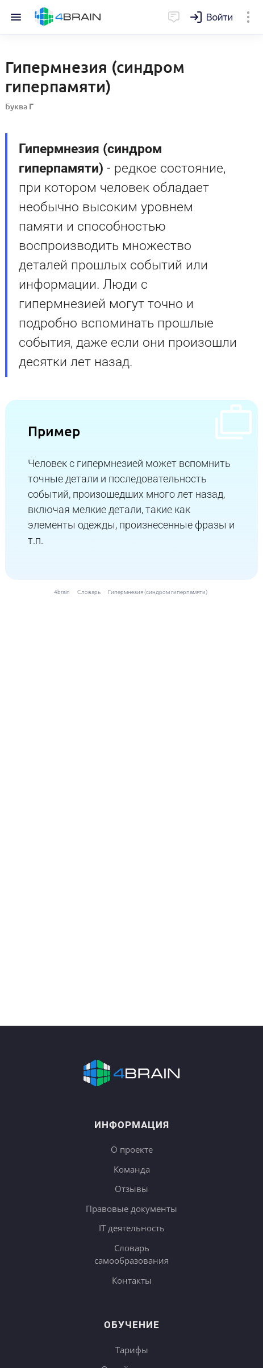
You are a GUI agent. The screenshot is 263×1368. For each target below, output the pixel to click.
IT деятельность (132, 1228)
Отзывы (131, 1188)
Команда (132, 1169)
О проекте (132, 1149)
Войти (219, 17)
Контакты (132, 1280)
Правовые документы (131, 1208)
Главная (68, 17)
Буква (19, 106)
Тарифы (131, 1349)
